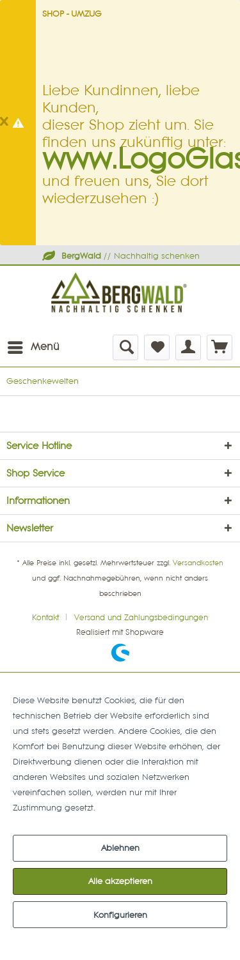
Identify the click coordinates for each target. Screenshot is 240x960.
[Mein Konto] (188, 347)
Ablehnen (120, 848)
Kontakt (45, 618)
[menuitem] (33, 347)
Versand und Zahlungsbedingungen (141, 618)
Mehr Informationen (137, 808)
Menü (34, 345)
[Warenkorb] (219, 347)
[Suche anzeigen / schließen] (125, 347)
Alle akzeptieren (120, 881)
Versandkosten (198, 563)
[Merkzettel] (157, 347)
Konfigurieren (120, 915)
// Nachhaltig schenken (120, 256)
